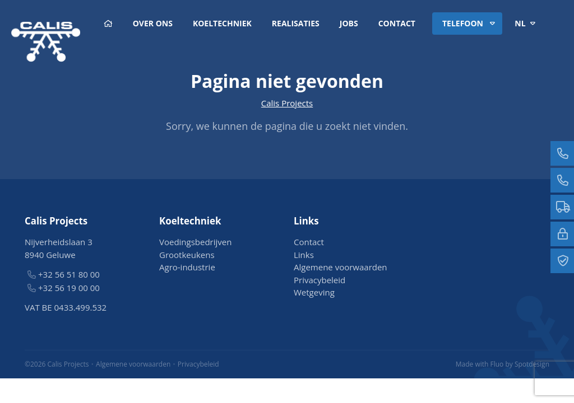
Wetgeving (314, 292)
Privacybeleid (319, 279)
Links (304, 254)
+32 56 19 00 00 (69, 287)
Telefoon (470, 23)
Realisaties (296, 23)
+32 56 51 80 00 (69, 274)
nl (527, 23)
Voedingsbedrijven (195, 241)
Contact (396, 23)
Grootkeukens (187, 254)
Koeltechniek (222, 23)
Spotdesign (532, 364)
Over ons (153, 23)
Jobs (349, 23)
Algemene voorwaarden (340, 267)
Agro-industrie (187, 267)
